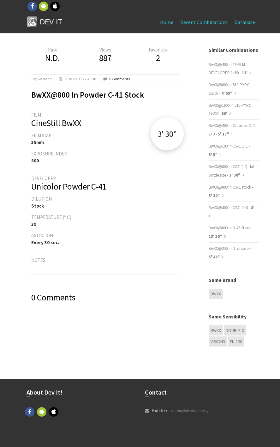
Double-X (235, 330)
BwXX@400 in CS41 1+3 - (231, 207)
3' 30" (167, 134)
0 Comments (119, 78)
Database (245, 22)
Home (166, 22)
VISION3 (218, 341)
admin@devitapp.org (189, 411)
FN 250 (236, 341)
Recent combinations (204, 22)
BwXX (216, 294)
